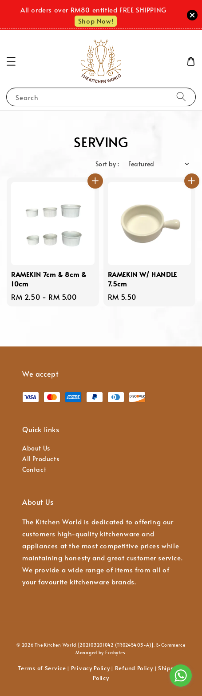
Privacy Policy (90, 668)
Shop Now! (95, 20)
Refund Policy (134, 668)
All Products (40, 459)
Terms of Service (42, 668)
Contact (34, 469)
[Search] (181, 96)
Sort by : (107, 164)
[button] (11, 61)
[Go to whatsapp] (181, 675)
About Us (36, 448)
